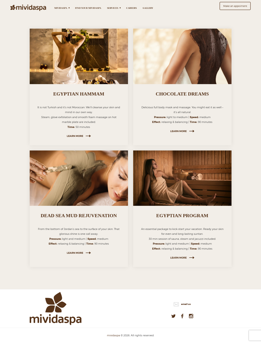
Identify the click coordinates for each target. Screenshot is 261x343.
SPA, (69, 99)
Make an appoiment (235, 5)
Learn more (75, 136)
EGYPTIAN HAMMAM (78, 94)
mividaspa (113, 335)
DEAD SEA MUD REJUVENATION (79, 215)
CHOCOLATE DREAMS (182, 94)
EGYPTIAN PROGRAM (182, 215)
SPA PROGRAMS (81, 99)
